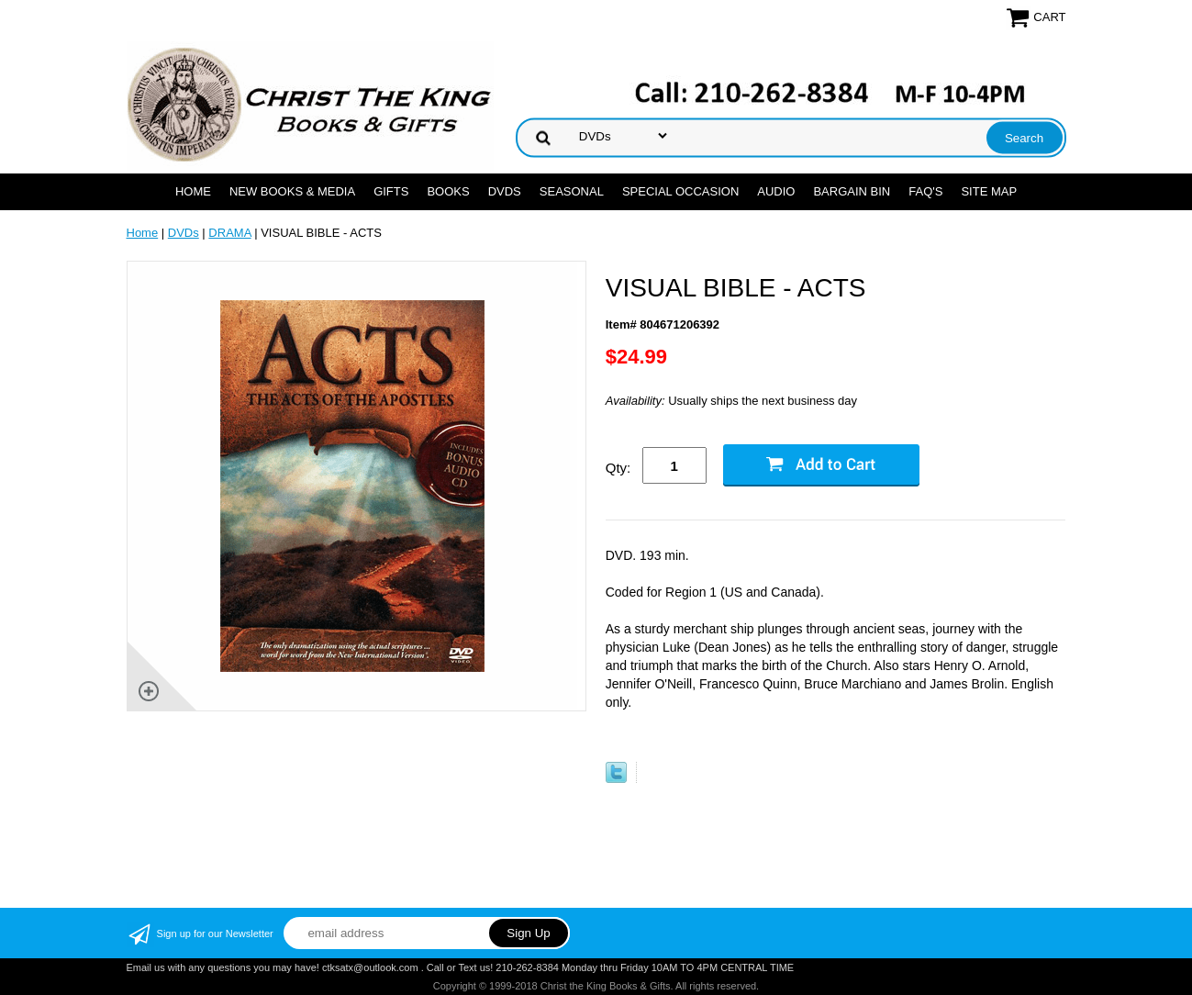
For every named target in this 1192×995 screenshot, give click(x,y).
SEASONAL (572, 191)
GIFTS (390, 191)
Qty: (618, 467)
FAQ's (925, 191)
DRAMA (229, 233)
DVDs (504, 191)
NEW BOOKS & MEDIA (292, 191)
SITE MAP (989, 191)
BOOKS (448, 191)
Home (193, 191)
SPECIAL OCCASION (680, 191)
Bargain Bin (851, 191)
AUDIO (776, 191)
